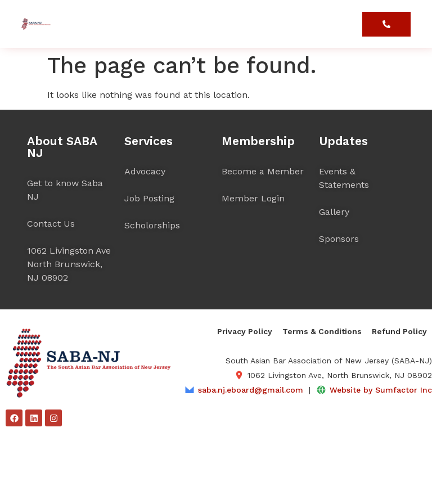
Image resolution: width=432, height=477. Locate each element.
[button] (351, 27)
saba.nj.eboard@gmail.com (250, 389)
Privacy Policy (244, 331)
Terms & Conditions (322, 331)
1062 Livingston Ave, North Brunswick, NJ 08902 (340, 375)
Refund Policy (399, 331)
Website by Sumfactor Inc (381, 389)
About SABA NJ (62, 147)
